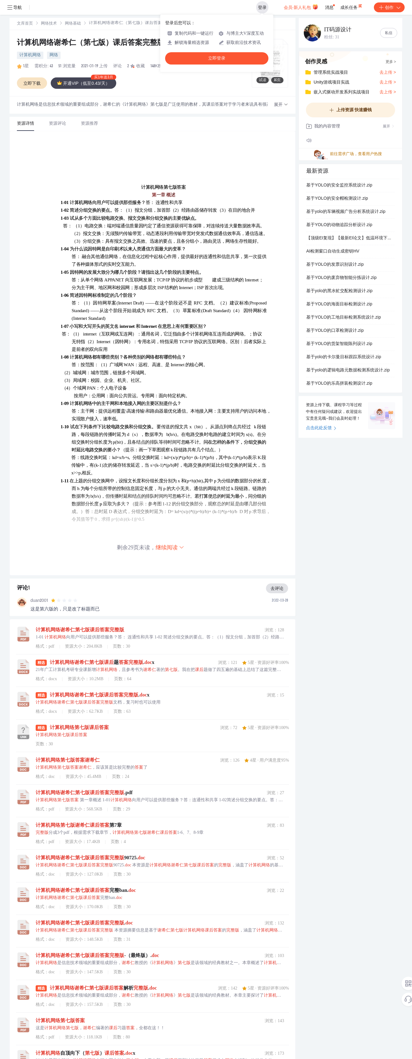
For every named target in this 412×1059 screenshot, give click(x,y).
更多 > (391, 62)
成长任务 (351, 6)
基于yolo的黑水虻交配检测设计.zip (339, 291)
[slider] (64, 601)
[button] (281, 105)
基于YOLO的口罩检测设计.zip (335, 331)
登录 (262, 7)
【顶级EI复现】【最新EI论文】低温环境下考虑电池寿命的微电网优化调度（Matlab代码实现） (350, 238)
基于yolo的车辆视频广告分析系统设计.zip (345, 212)
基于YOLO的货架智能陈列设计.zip (339, 344)
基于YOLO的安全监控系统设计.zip (339, 185)
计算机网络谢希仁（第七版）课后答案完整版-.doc (99, 43)
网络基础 (73, 24)
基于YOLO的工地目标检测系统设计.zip (343, 318)
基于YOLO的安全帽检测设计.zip (337, 199)
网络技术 (49, 24)
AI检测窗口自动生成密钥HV (332, 251)
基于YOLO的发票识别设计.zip (335, 265)
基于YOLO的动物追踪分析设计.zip (339, 225)
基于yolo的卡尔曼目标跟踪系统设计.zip (343, 357)
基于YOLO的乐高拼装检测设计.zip (339, 384)
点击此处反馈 (321, 428)
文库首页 (25, 24)
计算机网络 (30, 55)
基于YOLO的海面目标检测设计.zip (339, 304)
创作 (389, 7)
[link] (25, 24)
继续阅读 (170, 547)
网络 (54, 55)
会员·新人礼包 (301, 7)
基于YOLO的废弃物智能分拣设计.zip (341, 278)
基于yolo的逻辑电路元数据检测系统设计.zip (348, 370)
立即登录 (216, 58)
